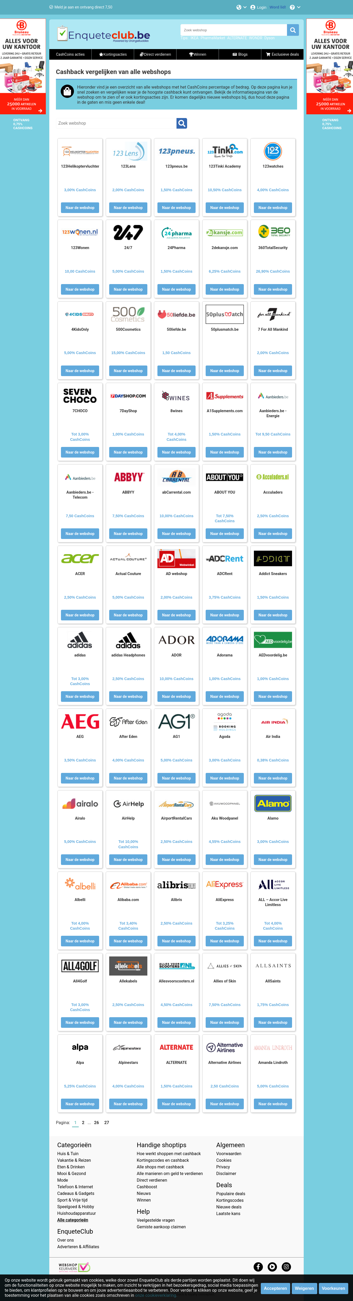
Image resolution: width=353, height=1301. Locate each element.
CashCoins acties (70, 54)
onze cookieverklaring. (156, 1295)
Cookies (223, 1160)
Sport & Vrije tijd (72, 1200)
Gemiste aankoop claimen (161, 1226)
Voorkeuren (333, 1288)
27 (106, 1122)
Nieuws (144, 1193)
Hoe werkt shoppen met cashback (169, 1153)
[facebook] (258, 1266)
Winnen (144, 1200)
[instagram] (286, 1266)
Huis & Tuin (67, 1153)
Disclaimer (226, 1173)
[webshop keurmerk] (74, 1270)
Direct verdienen (152, 1180)
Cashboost (147, 1186)
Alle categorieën (72, 1219)
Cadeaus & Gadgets (75, 1193)
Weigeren (304, 1288)
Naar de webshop (80, 208)
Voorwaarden (228, 1153)
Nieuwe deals (228, 1206)
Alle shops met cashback (160, 1166)
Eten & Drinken (71, 1166)
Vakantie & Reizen (74, 1160)
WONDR (255, 38)
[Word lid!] (278, 7)
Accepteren (275, 1288)
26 (96, 1122)
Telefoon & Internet (75, 1186)
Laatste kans (228, 1213)
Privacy (223, 1166)
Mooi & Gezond (71, 1173)
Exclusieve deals (282, 54)
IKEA (194, 38)
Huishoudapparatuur (76, 1213)
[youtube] (272, 1266)
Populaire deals (230, 1193)
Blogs (240, 54)
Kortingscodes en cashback (163, 1160)
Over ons (65, 1240)
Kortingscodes (230, 1200)
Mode (62, 1180)
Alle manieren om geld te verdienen (170, 1173)
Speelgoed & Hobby (75, 1206)
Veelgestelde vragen (156, 1220)
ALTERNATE (237, 38)
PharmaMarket (213, 38)
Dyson (269, 38)
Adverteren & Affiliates (78, 1246)
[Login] (258, 7)
